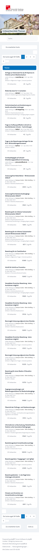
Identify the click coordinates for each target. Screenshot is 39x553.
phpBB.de (24, 544)
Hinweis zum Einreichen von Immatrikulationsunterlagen (14, 494)
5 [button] (3, 61)
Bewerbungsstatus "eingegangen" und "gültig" (19, 459)
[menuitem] (6, 547)
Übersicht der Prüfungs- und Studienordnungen (20, 407)
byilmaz (17, 146)
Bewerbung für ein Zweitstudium (15, 251)
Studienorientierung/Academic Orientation (22, 131)
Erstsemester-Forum (16, 165)
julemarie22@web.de (21, 162)
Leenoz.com (18, 541)
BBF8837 (17, 93)
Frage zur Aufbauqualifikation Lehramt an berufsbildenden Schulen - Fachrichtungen (18, 126)
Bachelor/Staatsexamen (17, 183)
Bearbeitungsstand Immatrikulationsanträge (19, 443)
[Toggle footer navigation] (2, 534)
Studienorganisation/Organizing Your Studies (23, 95)
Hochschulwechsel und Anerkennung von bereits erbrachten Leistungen (18, 106)
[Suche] (31, 38)
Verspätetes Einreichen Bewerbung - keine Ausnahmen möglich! (18, 284)
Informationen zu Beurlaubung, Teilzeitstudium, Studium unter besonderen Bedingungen (20, 426)
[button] (7, 61)
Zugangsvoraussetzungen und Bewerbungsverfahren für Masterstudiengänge (20, 390)
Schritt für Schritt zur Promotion (15, 267)
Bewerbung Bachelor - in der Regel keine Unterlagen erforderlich (17, 476)
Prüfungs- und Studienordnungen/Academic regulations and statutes (20, 413)
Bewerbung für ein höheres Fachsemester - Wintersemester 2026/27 (18, 213)
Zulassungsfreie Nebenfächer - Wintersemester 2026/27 (20, 177)
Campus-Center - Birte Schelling (23, 180)
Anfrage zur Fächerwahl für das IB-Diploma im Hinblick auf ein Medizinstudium (19, 74)
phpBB (12, 539)
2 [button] (26, 57)
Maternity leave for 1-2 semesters (15, 91)
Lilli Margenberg (19, 109)
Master (13, 147)
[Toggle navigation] (36, 7)
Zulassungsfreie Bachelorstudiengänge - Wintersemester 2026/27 (17, 195)
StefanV (17, 129)
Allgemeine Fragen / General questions (21, 80)
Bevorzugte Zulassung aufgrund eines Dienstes (20, 321)
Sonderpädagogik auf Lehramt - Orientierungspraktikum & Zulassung (17, 159)
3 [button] (30, 57)
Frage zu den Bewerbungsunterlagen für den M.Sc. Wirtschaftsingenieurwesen (19, 142)
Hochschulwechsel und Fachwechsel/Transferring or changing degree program (19, 113)
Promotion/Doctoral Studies (18, 273)
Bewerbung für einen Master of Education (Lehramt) (18, 372)
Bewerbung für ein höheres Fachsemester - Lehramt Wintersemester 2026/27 (18, 233)
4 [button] (33, 57)
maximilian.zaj (19, 77)
